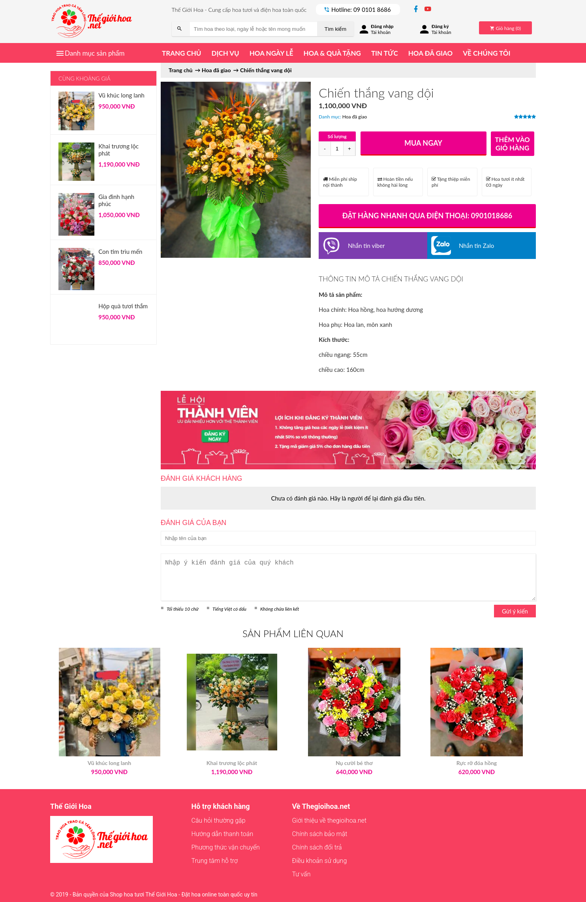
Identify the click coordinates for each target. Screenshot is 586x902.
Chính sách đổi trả (317, 847)
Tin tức (384, 53)
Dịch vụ (225, 53)
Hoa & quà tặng (332, 53)
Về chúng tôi (486, 53)
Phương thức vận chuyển (226, 847)
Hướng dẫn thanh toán (223, 834)
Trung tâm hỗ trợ (215, 860)
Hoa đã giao (430, 53)
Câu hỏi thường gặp (219, 820)
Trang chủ (181, 53)
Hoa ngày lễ (271, 53)
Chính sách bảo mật (319, 834)
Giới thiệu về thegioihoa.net (329, 820)
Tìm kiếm (335, 29)
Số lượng (337, 136)
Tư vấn (301, 874)
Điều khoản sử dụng (319, 860)
